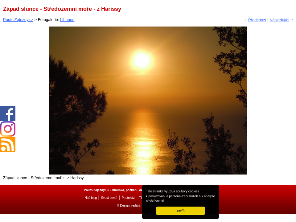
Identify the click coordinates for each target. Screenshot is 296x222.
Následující (279, 20)
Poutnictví (128, 197)
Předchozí (257, 20)
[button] (166, 201)
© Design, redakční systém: (136, 205)
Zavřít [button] (180, 210)
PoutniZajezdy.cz (18, 19)
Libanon (67, 19)
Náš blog (91, 197)
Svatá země (109, 197)
